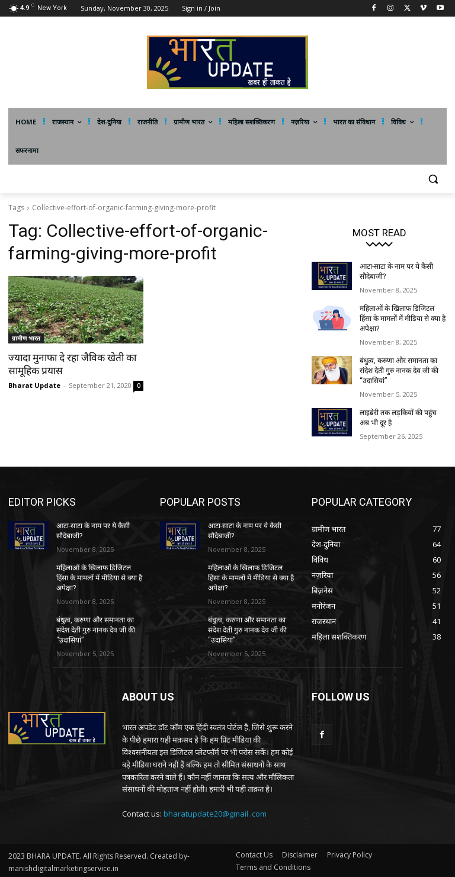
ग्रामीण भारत (26, 338)
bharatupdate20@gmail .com (215, 811)
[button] (433, 179)
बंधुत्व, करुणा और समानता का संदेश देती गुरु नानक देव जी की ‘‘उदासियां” (399, 370)
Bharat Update (34, 385)
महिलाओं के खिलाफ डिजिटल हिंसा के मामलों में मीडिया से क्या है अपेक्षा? (402, 318)
